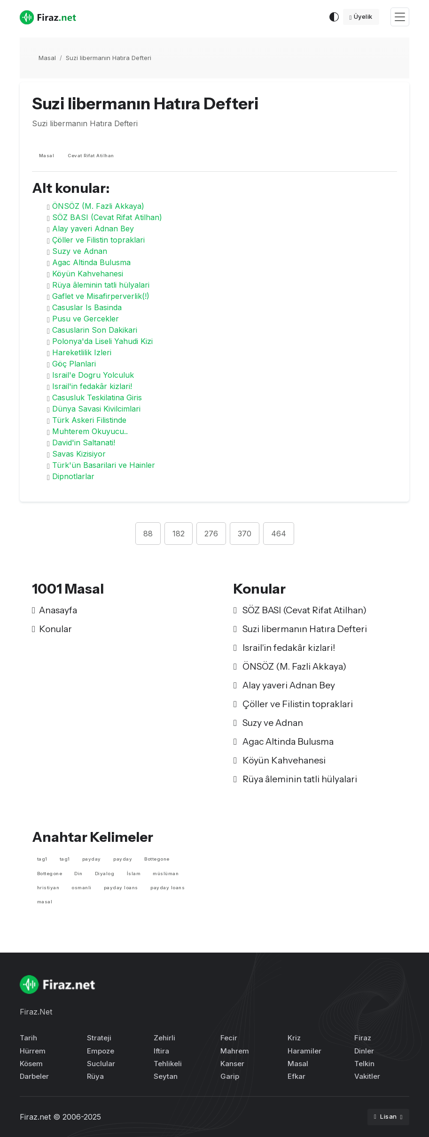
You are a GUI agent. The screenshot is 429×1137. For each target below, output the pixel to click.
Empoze (100, 1050)
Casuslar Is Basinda (87, 307)
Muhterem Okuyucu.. (90, 431)
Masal (47, 57)
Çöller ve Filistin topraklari (98, 239)
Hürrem (33, 1050)
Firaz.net (35, 1117)
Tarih (28, 1037)
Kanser (232, 1063)
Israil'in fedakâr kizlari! (92, 386)
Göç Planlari (74, 363)
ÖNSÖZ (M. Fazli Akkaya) (98, 206)
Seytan (166, 1076)
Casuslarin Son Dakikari (94, 330)
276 (211, 533)
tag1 (42, 859)
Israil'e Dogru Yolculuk (93, 375)
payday (91, 859)
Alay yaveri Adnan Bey (93, 228)
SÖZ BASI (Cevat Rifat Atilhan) (107, 217)
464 (278, 533)
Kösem (31, 1063)
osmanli (81, 887)
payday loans (121, 887)
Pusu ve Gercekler (85, 318)
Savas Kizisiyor (79, 453)
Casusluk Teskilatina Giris (97, 397)
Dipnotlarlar (73, 476)
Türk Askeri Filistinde (89, 420)
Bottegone (157, 859)
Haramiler (304, 1050)
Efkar (296, 1076)
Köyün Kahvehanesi (87, 273)
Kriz (294, 1037)
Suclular (101, 1063)
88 (148, 533)
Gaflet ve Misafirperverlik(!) (100, 296)
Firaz (362, 1037)
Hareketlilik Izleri (81, 352)
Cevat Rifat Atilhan (91, 155)
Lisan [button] (386, 1116)
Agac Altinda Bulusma (91, 262)
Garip (229, 1076)
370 (244, 533)
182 (178, 533)
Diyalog (105, 873)
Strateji (99, 1037)
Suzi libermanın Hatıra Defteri (108, 57)
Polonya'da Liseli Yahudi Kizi (102, 341)
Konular (52, 628)
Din (78, 873)
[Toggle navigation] (399, 17)
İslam (134, 873)
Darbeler (34, 1076)
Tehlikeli (168, 1063)
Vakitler (367, 1076)
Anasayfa (54, 610)
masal (45, 901)
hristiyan (48, 887)
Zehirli (164, 1037)
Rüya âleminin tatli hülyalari (100, 285)
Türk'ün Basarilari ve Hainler (103, 465)
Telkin (364, 1063)
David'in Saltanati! (83, 442)
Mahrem (234, 1050)
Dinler (364, 1050)
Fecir (228, 1037)
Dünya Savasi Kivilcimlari (96, 408)
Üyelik (361, 16)
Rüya (95, 1076)
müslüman (166, 873)
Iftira (161, 1050)
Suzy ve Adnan (79, 251)
